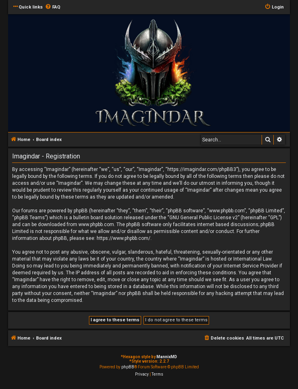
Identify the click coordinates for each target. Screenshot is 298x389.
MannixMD (166, 357)
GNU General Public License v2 (203, 217)
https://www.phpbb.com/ (123, 238)
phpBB (127, 367)
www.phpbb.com (96, 224)
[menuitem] (52, 7)
